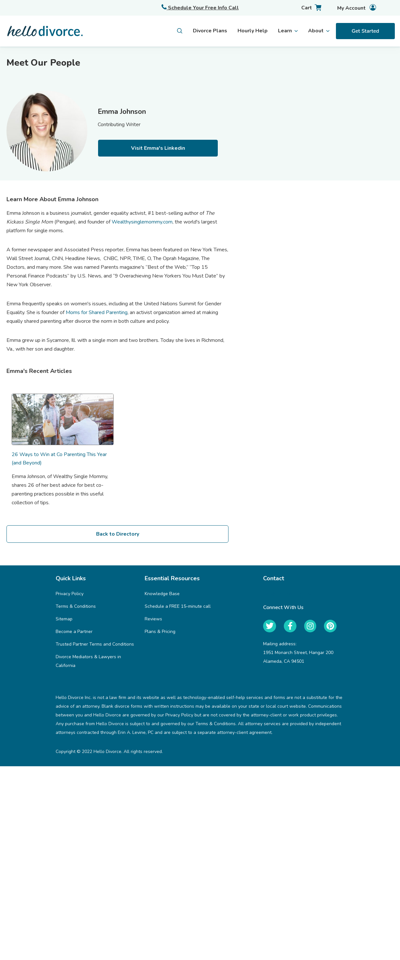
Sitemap (64, 619)
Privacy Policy (69, 594)
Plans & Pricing (160, 631)
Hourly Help (253, 30)
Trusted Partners (371, 73)
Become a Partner (74, 631)
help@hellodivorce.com (287, 594)
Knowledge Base (162, 594)
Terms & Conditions (76, 606)
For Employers (368, 59)
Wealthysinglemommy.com (142, 221)
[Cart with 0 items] (306, 8)
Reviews (153, 619)
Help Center (365, 87)
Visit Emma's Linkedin (158, 148)
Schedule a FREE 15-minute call (178, 606)
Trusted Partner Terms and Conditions (95, 644)
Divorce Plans (210, 30)
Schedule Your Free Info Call (200, 7)
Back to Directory (117, 534)
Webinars (362, 101)
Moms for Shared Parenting (97, 312)
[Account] (351, 8)
